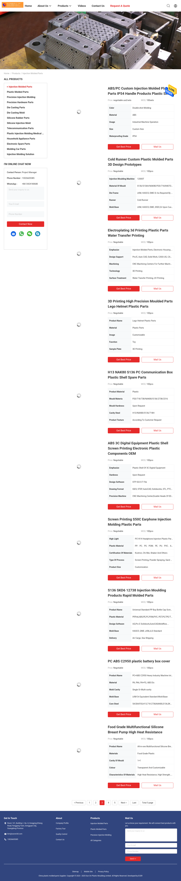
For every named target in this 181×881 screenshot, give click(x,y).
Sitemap (75, 872)
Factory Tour (61, 829)
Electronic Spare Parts (18, 143)
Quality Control (61, 834)
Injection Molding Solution (20, 154)
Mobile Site (88, 872)
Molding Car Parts (16, 149)
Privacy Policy (103, 872)
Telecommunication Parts (20, 128)
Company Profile (62, 823)
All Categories (95, 840)
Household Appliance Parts (21, 138)
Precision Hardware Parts (20, 102)
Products (16, 73)
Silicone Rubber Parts (18, 118)
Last (134, 803)
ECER (140, 876)
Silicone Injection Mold (19, 123)
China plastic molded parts (49, 876)
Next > (124, 803)
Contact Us (60, 840)
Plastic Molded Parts (18, 92)
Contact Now (25, 224)
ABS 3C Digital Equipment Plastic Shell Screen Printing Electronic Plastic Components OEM (138, 448)
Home (6, 73)
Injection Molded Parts (20, 86)
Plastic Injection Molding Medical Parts (25, 133)
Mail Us (157, 146)
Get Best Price (123, 146)
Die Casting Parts (16, 107)
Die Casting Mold (16, 112)
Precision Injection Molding (21, 97)
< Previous (78, 803)
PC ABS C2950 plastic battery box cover (139, 661)
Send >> (133, 859)
